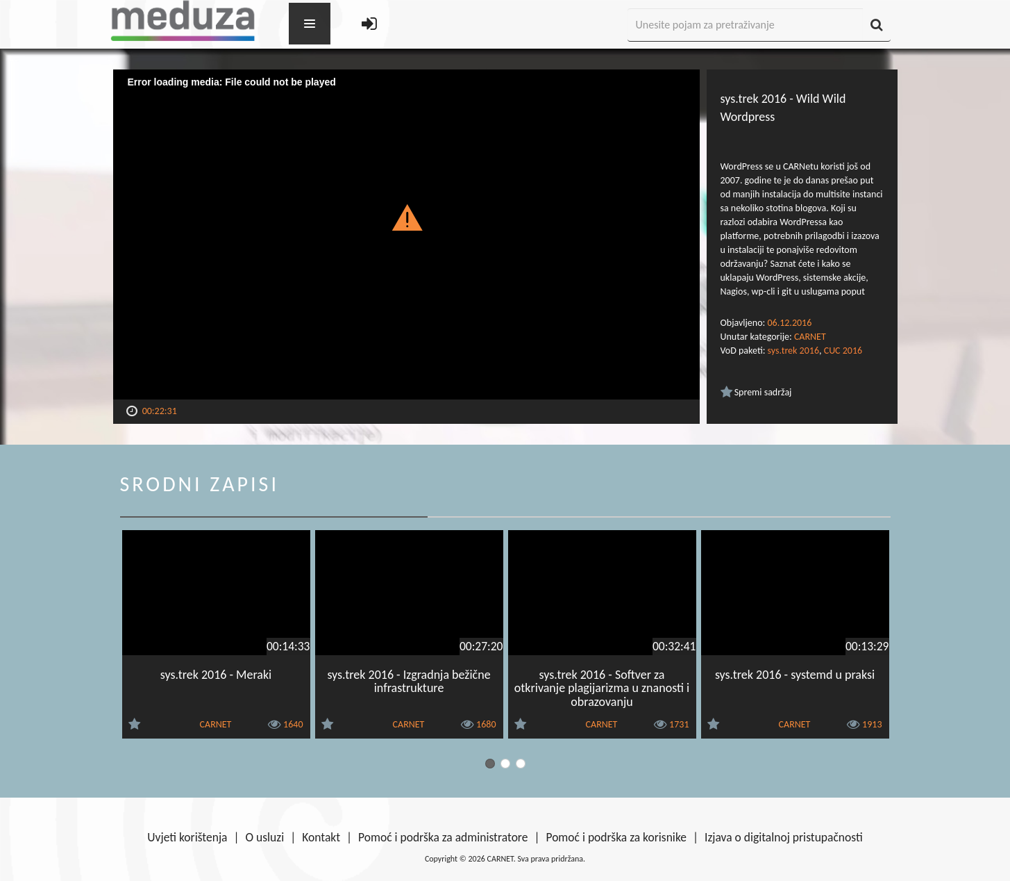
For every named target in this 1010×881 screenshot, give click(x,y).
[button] (406, 217)
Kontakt (321, 837)
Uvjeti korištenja (187, 837)
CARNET (810, 337)
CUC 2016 (843, 350)
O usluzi (265, 837)
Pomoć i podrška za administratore (443, 837)
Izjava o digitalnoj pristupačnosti (784, 837)
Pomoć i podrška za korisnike (616, 837)
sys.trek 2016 (793, 350)
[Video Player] (406, 234)
